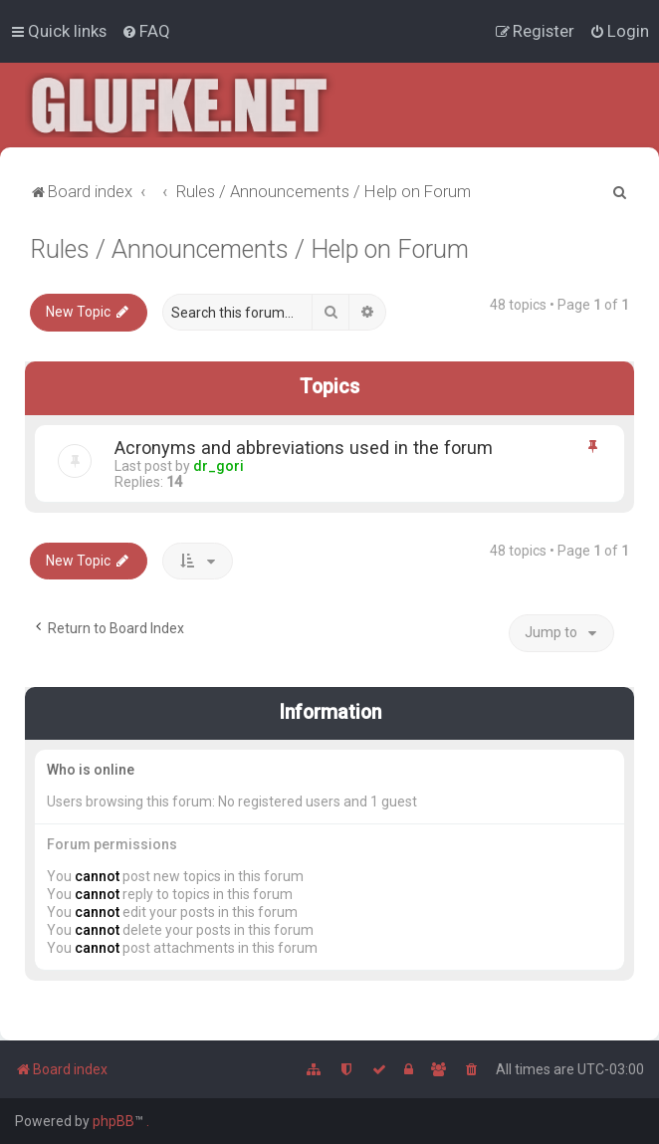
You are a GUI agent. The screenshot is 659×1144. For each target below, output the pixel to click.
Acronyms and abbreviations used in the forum (303, 446)
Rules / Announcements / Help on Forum (249, 249)
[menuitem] (145, 31)
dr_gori (218, 465)
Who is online (90, 770)
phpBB (113, 1121)
